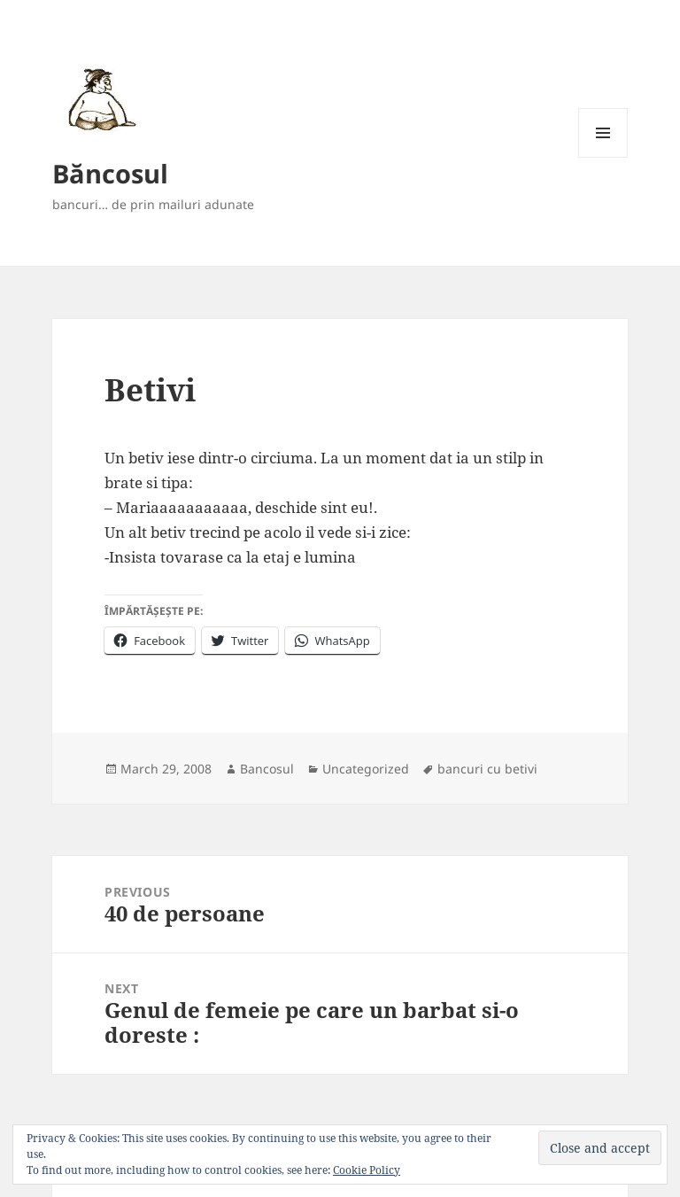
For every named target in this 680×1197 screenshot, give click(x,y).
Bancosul (267, 768)
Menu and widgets (603, 157)
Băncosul (110, 173)
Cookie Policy (366, 1170)
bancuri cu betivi (487, 768)
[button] (98, 98)
